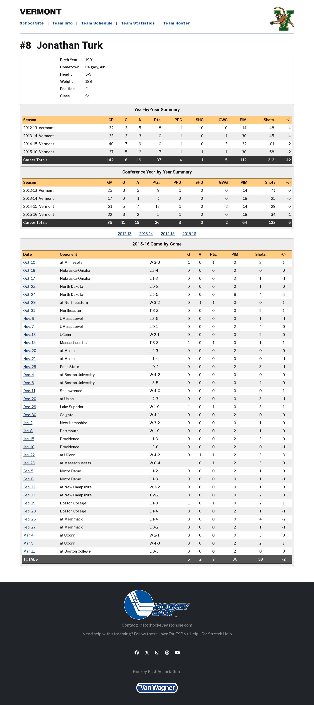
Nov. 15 (29, 342)
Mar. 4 (28, 535)
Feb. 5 (28, 471)
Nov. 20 (29, 350)
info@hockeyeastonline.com (165, 625)
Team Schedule (98, 23)
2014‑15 (168, 234)
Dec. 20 (29, 399)
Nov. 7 (28, 326)
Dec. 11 (29, 391)
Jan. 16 (28, 447)
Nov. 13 (29, 334)
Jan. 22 (29, 455)
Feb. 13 (29, 495)
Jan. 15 (28, 439)
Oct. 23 (29, 286)
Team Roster (177, 23)
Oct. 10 (29, 262)
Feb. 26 (29, 519)
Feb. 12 (29, 487)
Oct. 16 (29, 270)
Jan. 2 (27, 423)
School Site (32, 23)
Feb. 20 (29, 511)
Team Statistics (139, 23)
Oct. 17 (29, 278)
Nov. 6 (28, 318)
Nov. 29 (29, 366)
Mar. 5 (28, 543)
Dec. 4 (28, 374)
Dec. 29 (29, 407)
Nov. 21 (29, 358)
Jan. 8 (28, 431)
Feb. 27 (29, 527)
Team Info (63, 23)
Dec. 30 (29, 415)
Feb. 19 (29, 503)
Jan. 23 (29, 463)
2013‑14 (146, 234)
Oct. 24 (29, 294)
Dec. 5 (28, 382)
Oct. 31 (29, 310)
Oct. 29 (29, 302)
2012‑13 (124, 234)
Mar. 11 (29, 551)
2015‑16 (190, 234)
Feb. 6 (28, 479)
